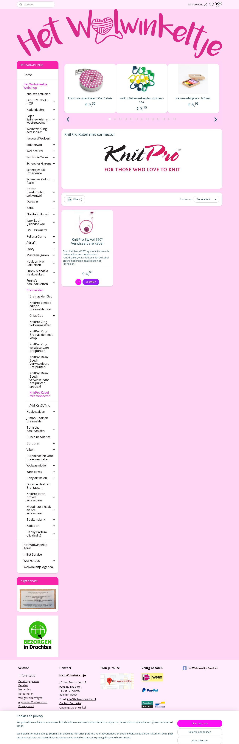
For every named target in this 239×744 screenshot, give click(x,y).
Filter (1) (74, 199)
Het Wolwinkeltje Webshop (39, 86)
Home (28, 75)
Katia (41, 208)
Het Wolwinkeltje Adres (35, 546)
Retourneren (25, 693)
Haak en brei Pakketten (41, 263)
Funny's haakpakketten (41, 282)
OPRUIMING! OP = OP (41, 102)
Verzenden (24, 689)
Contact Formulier (70, 703)
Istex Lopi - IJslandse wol (41, 222)
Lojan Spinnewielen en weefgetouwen (41, 119)
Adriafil (41, 243)
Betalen (23, 685)
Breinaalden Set (41, 296)
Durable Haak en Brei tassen (38, 486)
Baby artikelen (41, 478)
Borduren (41, 443)
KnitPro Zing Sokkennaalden (40, 323)
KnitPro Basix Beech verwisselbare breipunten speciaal (39, 379)
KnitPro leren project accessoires (41, 497)
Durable (41, 202)
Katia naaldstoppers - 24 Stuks (193, 98)
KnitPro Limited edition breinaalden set (40, 306)
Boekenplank (41, 519)
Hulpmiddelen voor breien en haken (40, 457)
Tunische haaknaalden (41, 429)
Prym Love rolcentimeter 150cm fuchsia (90, 98)
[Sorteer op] (206, 199)
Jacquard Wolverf (38, 138)
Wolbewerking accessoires (37, 130)
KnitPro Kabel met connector (42, 394)
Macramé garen (41, 255)
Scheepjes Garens (41, 163)
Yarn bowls (41, 472)
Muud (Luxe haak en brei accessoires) (41, 510)
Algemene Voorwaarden (32, 702)
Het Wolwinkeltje (72, 675)
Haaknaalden (41, 412)
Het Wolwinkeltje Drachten (200, 668)
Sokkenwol (41, 145)
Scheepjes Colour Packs (41, 181)
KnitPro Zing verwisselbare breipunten (39, 347)
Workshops (39, 561)
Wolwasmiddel (41, 465)
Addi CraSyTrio (40, 405)
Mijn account (198, 4)
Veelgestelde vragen (30, 698)
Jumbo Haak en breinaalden (37, 419)
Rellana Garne (41, 236)
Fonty (41, 249)
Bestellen (91, 281)
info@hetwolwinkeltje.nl (81, 699)
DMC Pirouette (37, 230)
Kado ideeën (41, 110)
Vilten (41, 449)
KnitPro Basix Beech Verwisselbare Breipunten (39, 362)
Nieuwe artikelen (38, 94)
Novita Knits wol (41, 214)
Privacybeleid (26, 706)
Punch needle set (38, 437)
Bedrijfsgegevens (28, 681)
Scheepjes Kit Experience (36, 171)
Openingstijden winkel (72, 707)
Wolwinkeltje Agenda (38, 567)
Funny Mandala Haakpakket (41, 272)
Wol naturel (41, 151)
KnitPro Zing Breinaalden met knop (41, 334)
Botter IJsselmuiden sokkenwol (41, 192)
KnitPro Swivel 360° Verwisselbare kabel (87, 242)
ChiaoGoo (42, 316)
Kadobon (41, 526)
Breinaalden (41, 290)
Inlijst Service (33, 554)
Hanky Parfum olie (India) (41, 533)
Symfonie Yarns (41, 157)
